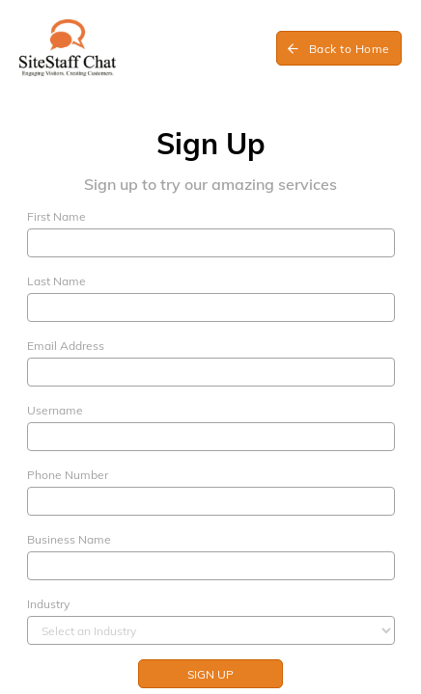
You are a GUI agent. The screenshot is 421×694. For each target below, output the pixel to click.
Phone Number (67, 474)
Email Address (65, 345)
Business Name (69, 539)
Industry (48, 603)
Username (55, 409)
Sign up (210, 673)
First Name (56, 216)
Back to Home (339, 48)
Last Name (56, 280)
